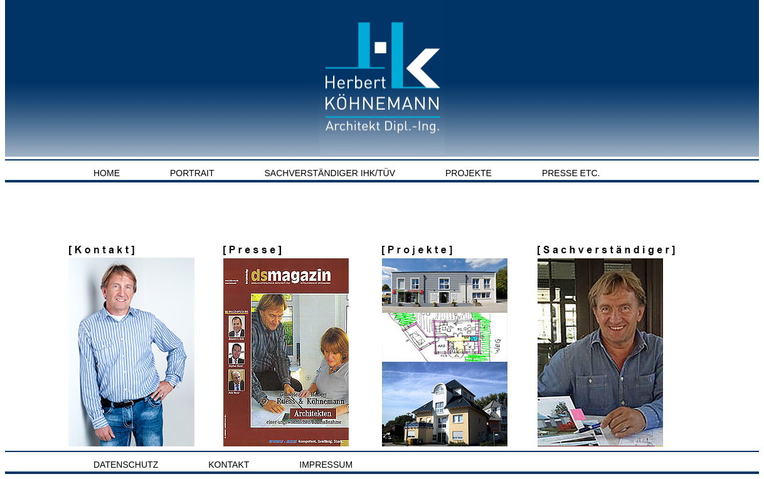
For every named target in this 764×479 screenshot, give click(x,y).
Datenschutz (125, 465)
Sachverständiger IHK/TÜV (330, 173)
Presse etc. (571, 173)
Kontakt (228, 465)
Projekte (468, 173)
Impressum (326, 465)
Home (106, 173)
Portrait (192, 173)
